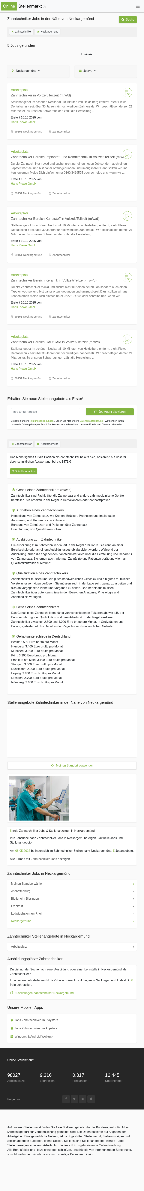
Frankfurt (32, 906)
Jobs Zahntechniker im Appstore (36, 1028)
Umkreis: (87, 54)
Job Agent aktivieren (110, 411)
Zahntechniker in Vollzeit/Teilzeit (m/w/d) (41, 95)
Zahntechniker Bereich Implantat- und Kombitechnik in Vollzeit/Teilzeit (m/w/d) (69, 157)
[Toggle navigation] (138, 6)
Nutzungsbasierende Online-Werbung (95, 1145)
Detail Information (23, 471)
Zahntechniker (21, 31)
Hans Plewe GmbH (23, 122)
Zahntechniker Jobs (44, 859)
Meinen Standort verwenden (72, 765)
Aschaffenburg (32, 891)
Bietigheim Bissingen (32, 898)
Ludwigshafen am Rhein (32, 913)
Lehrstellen (47, 1080)
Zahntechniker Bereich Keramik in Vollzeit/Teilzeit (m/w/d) (54, 280)
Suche (127, 19)
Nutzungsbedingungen (42, 420)
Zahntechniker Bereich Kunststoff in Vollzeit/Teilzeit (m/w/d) (55, 219)
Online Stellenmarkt (20, 1060)
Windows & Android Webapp (33, 1036)
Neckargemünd (47, 31)
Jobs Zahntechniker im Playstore (36, 1020)
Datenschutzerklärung (91, 420)
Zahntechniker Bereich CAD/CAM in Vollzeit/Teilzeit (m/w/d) (55, 342)
